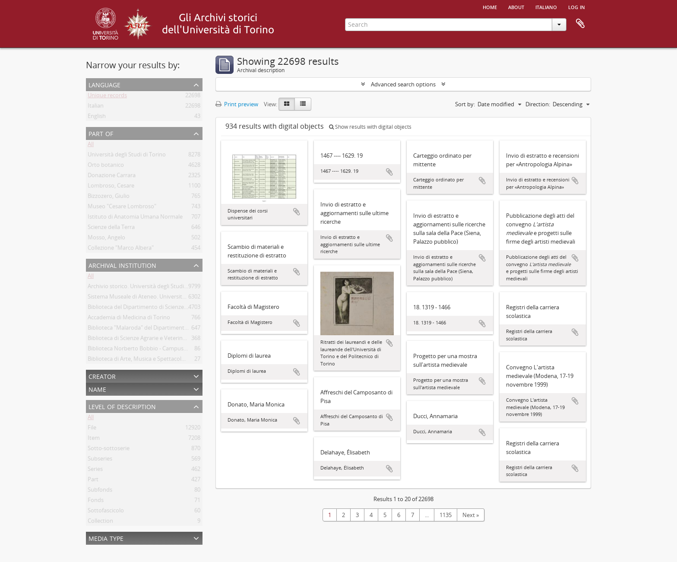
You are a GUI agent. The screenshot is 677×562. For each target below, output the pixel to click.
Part (93, 481)
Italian (96, 107)
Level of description (122, 406)
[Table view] (302, 104)
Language (104, 84)
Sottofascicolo (106, 512)
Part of (101, 133)
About (516, 6)
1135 (446, 515)
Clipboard (580, 24)
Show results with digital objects (370, 126)
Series (95, 470)
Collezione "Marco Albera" (121, 249)
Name (97, 388)
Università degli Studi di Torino (127, 156)
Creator (102, 375)
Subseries (100, 460)
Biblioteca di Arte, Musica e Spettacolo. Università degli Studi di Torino (177, 360)
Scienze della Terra (111, 228)
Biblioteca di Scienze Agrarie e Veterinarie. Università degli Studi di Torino (180, 339)
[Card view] (286, 104)
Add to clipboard (296, 211)
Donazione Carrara (112, 177)
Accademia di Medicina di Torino (129, 319)
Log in (576, 6)
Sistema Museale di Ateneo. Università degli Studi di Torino (162, 298)
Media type (106, 537)
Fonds (96, 501)
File (92, 429)
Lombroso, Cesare (111, 187)
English (97, 117)
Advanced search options (403, 84)
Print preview (236, 104)
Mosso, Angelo (106, 239)
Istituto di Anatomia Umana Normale (135, 218)
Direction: (537, 104)
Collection (100, 522)
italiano (546, 6)
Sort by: (465, 104)
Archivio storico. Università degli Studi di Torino (148, 288)
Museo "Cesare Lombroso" (122, 208)
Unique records (107, 97)
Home (490, 6)
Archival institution (122, 264)
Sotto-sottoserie (109, 450)
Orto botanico (106, 166)
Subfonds (100, 491)
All (91, 145)
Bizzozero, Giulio (109, 197)
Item (94, 439)
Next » (470, 515)
